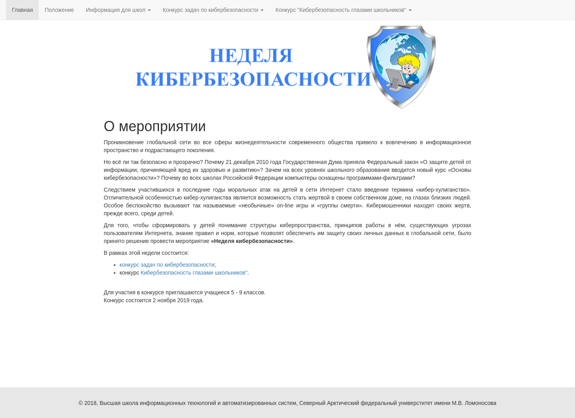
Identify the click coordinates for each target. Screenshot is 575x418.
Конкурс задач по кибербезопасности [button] (213, 10)
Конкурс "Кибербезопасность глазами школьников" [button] (343, 10)
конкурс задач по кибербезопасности (167, 265)
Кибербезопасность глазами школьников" (194, 272)
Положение (59, 10)
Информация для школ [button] (118, 10)
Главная (22, 10)
